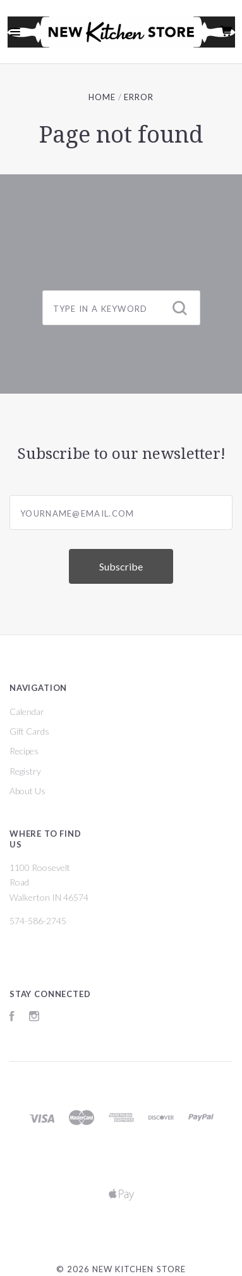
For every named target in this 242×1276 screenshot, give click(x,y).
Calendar (26, 711)
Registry (25, 771)
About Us (27, 790)
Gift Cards (29, 731)
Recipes (24, 750)
